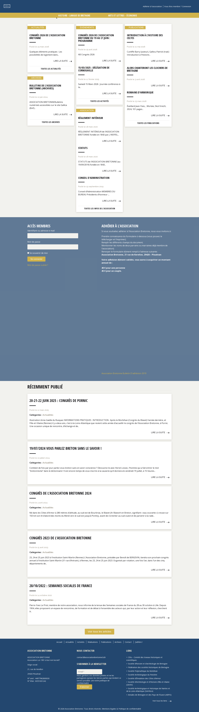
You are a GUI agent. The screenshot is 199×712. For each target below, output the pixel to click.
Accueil (59, 642)
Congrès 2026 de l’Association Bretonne (47, 36)
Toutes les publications (148, 123)
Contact (128, 642)
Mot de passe (33, 241)
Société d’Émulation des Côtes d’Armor (144, 678)
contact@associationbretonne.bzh (91, 657)
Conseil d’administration (93, 178)
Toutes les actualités (51, 68)
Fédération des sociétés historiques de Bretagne (148, 667)
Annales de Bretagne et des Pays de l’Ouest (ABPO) (149, 695)
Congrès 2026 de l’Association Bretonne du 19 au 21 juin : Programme (96, 38)
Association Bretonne (99, 10)
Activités (80, 642)
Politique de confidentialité (130, 709)
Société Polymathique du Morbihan (142, 671)
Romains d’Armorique (140, 92)
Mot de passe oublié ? (37, 265)
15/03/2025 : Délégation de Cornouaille (93, 69)
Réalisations (93, 642)
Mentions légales (109, 709)
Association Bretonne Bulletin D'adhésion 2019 (124, 373)
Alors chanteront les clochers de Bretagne (147, 69)
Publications (106, 642)
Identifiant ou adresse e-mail (41, 230)
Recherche (194, 6)
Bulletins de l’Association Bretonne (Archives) (45, 86)
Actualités (70, 642)
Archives (118, 642)
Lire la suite (61, 61)
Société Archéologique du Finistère (142, 674)
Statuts (82, 148)
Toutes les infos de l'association (99, 208)
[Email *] (89, 671)
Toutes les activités (99, 101)
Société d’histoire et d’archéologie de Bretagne (147, 663)
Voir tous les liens (160, 701)
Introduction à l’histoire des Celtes (145, 36)
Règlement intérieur (90, 118)
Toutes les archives (51, 122)
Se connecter (36, 259)
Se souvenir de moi (39, 253)
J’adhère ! (139, 642)
